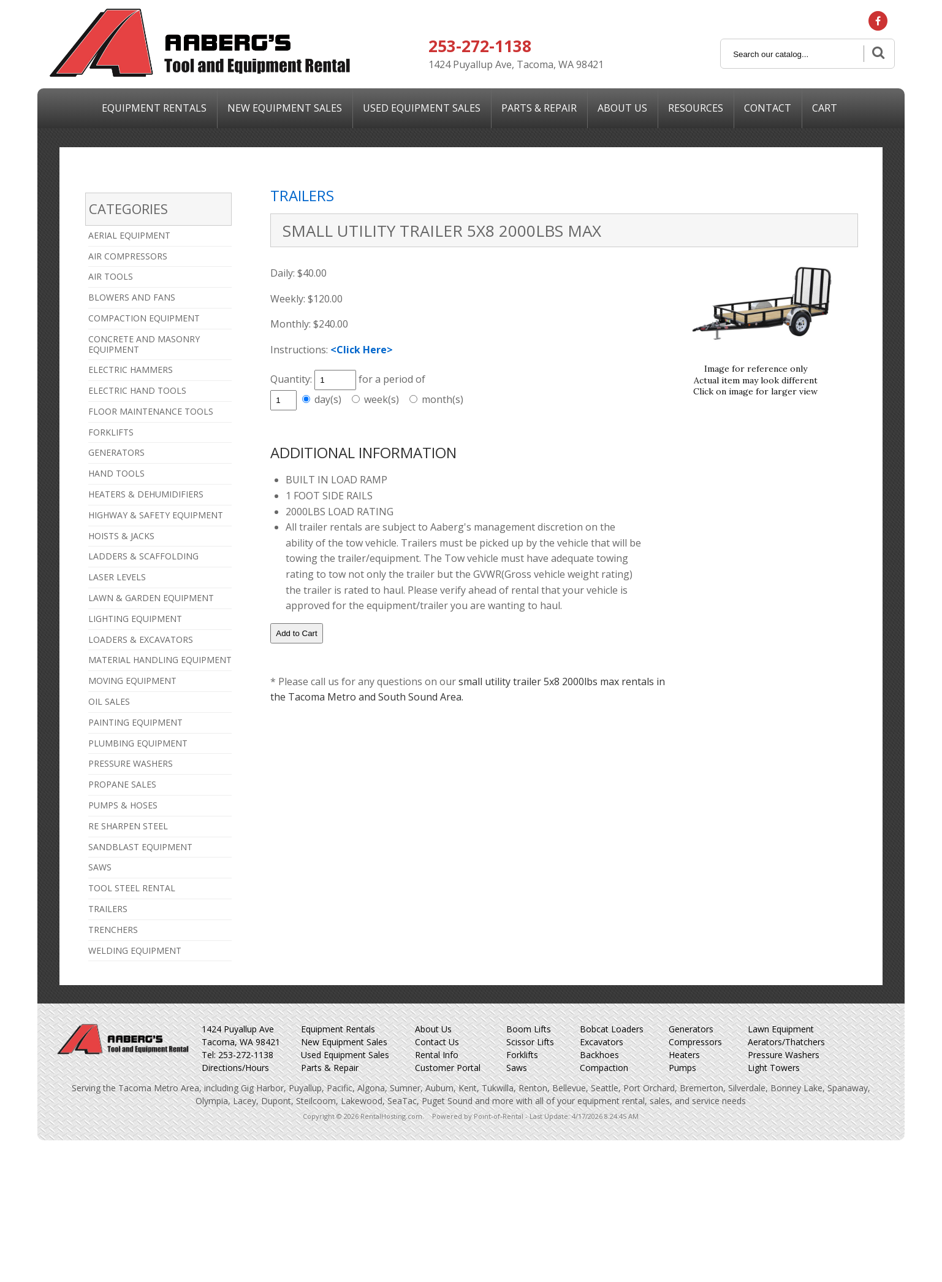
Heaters (684, 1055)
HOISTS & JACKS (121, 536)
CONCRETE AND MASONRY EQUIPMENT (144, 344)
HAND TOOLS (116, 473)
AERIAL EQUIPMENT (129, 235)
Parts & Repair (539, 108)
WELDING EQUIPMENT (134, 950)
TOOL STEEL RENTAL (131, 888)
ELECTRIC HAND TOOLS (137, 390)
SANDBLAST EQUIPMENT (140, 847)
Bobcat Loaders (612, 1029)
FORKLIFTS (111, 432)
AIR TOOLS (110, 276)
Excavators (601, 1042)
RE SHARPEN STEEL (128, 826)
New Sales (284, 108)
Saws (516, 1067)
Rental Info (436, 1055)
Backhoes (599, 1055)
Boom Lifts (528, 1029)
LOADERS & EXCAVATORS (140, 639)
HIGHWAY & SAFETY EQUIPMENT (155, 515)
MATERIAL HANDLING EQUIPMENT (160, 660)
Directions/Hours (235, 1067)
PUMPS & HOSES (123, 805)
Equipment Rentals (154, 108)
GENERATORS (116, 452)
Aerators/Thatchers (786, 1042)
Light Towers (774, 1067)
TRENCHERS (113, 929)
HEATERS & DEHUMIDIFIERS (145, 494)
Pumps (682, 1067)
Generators (691, 1029)
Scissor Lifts (530, 1042)
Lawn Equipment (781, 1029)
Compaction (604, 1067)
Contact (767, 108)
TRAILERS (107, 909)
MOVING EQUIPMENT (132, 680)
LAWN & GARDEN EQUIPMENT (151, 598)
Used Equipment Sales (345, 1055)
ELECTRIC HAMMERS (130, 369)
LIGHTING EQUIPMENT (135, 618)
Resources (695, 108)
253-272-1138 (479, 46)
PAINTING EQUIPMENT (135, 722)
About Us (622, 108)
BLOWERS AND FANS (131, 297)
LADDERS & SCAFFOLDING (143, 556)
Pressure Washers (783, 1055)
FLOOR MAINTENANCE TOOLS (150, 411)
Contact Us (437, 1042)
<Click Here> (361, 349)
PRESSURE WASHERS (130, 763)
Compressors (695, 1042)
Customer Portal (447, 1067)
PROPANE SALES (122, 784)
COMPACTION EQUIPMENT (144, 318)
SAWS (100, 867)
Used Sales (421, 108)
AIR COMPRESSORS (127, 256)
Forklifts (522, 1055)
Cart (824, 108)
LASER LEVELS (117, 577)
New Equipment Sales (344, 1042)
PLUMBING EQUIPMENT (138, 743)
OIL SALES (109, 701)
